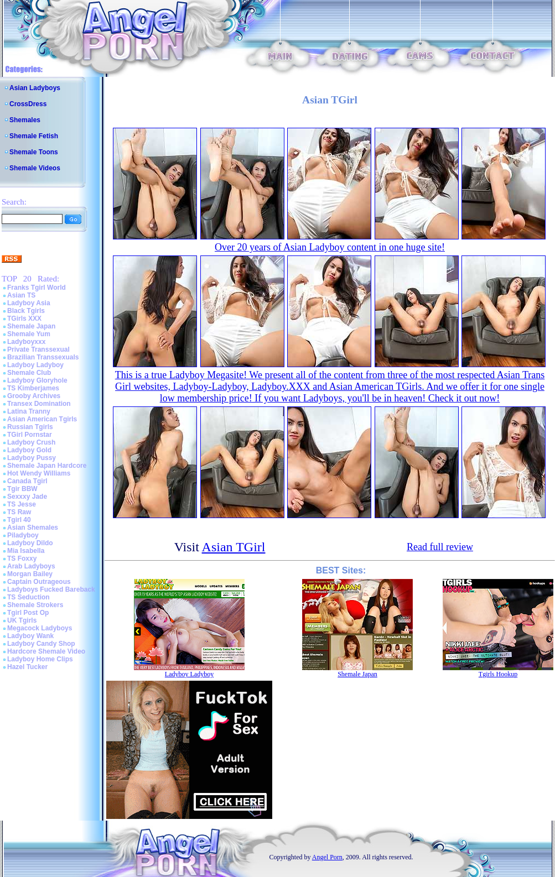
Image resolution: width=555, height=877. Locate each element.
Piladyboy (23, 535)
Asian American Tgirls (42, 419)
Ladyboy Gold (29, 450)
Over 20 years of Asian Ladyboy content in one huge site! (330, 247)
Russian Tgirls (30, 427)
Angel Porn (327, 857)
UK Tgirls (22, 620)
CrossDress (27, 104)
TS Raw (19, 512)
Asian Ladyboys (34, 88)
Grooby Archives (33, 396)
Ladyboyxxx (26, 342)
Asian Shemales (32, 527)
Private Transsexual (38, 349)
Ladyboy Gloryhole (37, 380)
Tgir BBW (22, 489)
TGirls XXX (24, 318)
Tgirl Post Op (28, 613)
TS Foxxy (22, 558)
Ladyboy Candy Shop (41, 644)
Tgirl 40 (19, 520)
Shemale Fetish (33, 136)
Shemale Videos (34, 168)
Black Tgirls (26, 311)
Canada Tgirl (27, 481)
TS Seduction (28, 597)
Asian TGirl (234, 547)
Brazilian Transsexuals (43, 357)
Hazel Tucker (27, 667)
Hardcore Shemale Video (46, 651)
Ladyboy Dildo (30, 543)
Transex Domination (39, 404)
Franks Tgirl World (36, 287)
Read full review (440, 546)
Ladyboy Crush (31, 442)
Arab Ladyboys (31, 566)
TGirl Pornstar (29, 435)
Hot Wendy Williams (38, 473)
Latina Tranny (28, 411)
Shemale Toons (33, 152)
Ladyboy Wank (30, 636)
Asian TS (21, 295)
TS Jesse (21, 504)
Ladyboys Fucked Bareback (51, 589)
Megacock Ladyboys (39, 628)
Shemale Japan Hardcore (46, 465)
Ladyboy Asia (28, 303)
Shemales (24, 120)
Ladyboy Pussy (31, 458)
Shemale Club (29, 373)
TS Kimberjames (33, 388)
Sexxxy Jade (27, 496)
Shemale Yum (28, 334)
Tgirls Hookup (498, 674)
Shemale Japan (31, 326)
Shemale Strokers (35, 605)
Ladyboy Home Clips (40, 659)
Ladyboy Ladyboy (35, 365)
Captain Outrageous (39, 582)
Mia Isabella (25, 551)
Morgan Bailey (30, 574)
